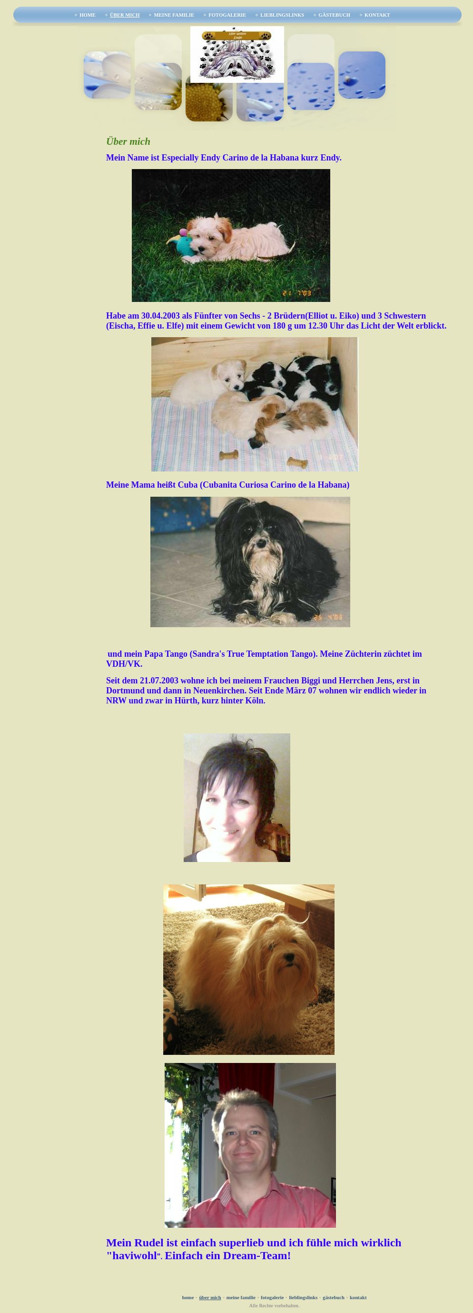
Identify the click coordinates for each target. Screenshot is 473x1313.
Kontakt (377, 15)
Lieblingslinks (282, 15)
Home (87, 15)
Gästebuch (334, 15)
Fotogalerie (227, 15)
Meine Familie (174, 15)
